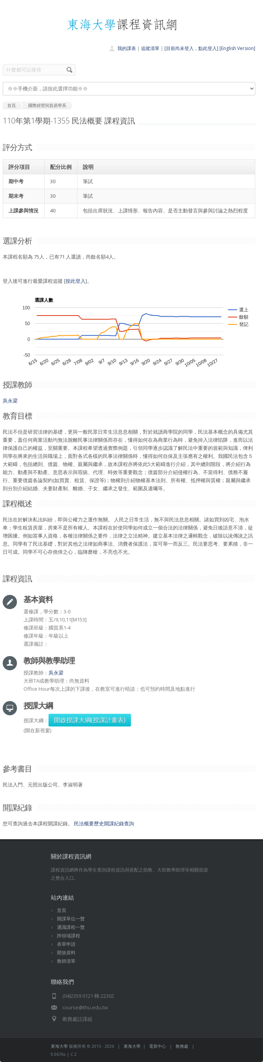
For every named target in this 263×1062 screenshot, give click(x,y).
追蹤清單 (150, 48)
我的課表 (126, 48)
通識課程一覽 (71, 927)
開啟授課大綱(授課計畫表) (90, 720)
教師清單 (66, 961)
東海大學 (59, 1046)
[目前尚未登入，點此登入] (191, 48)
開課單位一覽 (71, 918)
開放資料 (66, 952)
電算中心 (157, 1046)
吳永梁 (10, 400)
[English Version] (237, 48)
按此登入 (75, 280)
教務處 (182, 1046)
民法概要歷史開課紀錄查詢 (104, 823)
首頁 (61, 910)
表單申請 (66, 944)
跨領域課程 (68, 935)
